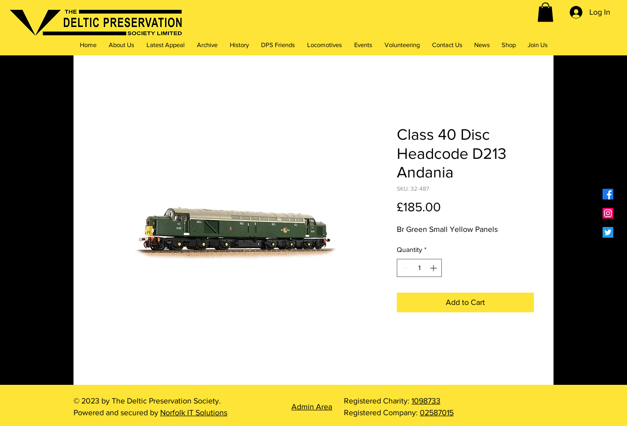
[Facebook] (608, 194)
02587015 (437, 412)
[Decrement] (404, 267)
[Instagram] (608, 213)
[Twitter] (608, 232)
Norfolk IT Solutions (193, 412)
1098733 (425, 401)
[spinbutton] (419, 267)
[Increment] (434, 267)
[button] (545, 12)
